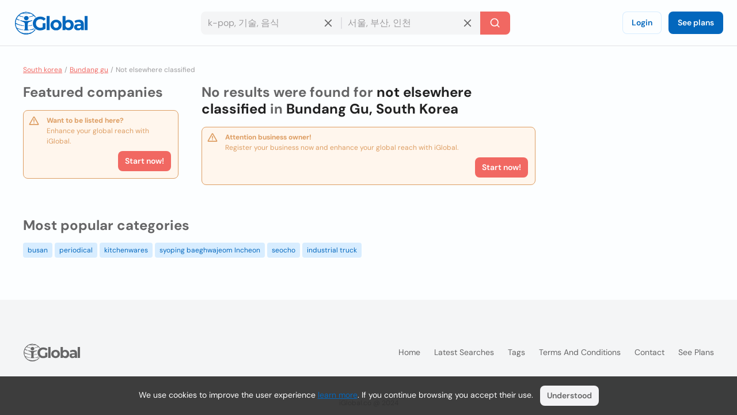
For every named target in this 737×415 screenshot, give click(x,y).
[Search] (495, 23)
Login (642, 22)
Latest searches (464, 352)
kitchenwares (126, 250)
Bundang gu (89, 69)
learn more (338, 395)
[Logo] (51, 23)
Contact (649, 352)
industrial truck (332, 250)
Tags (516, 352)
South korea (42, 69)
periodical (76, 250)
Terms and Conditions (580, 352)
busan (38, 250)
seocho (283, 250)
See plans (696, 22)
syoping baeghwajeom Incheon (209, 250)
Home (409, 352)
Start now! (144, 161)
